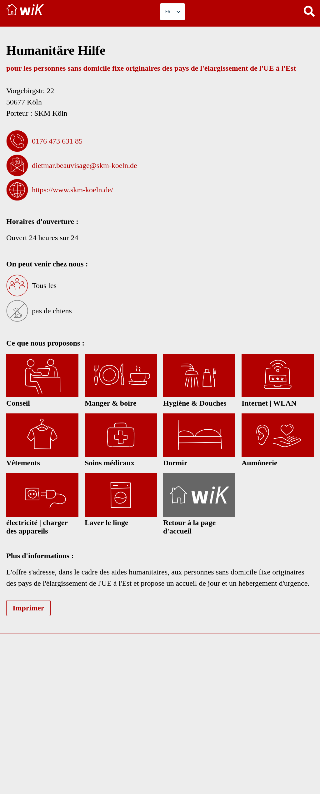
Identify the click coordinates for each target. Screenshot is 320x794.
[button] (309, 11)
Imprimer (28, 608)
